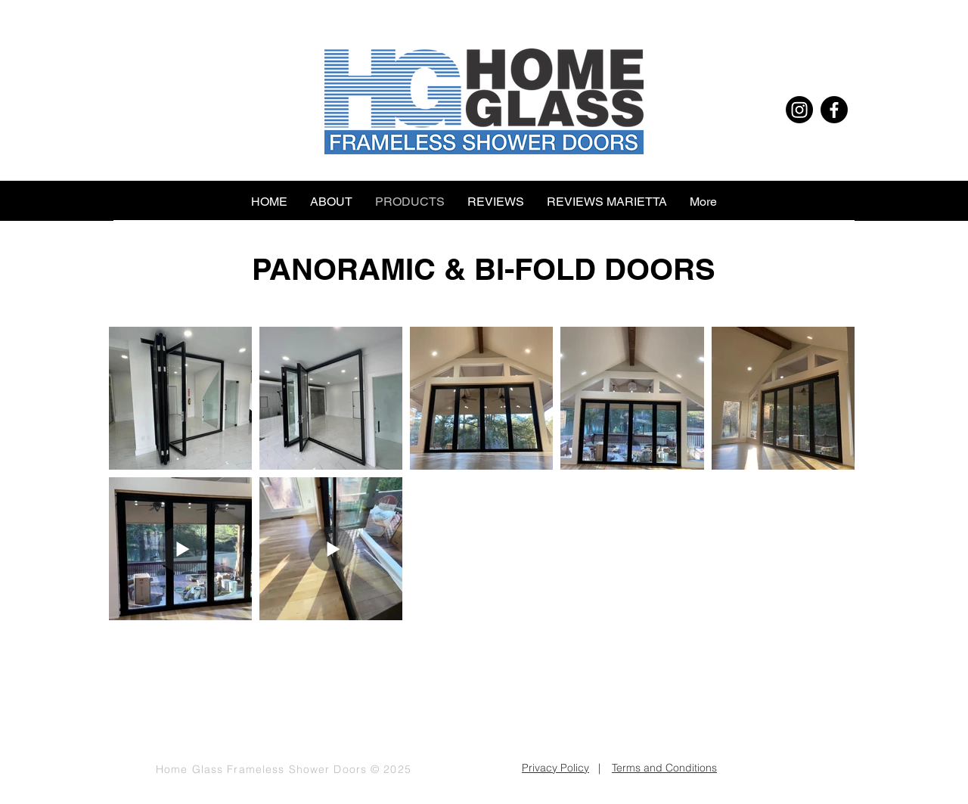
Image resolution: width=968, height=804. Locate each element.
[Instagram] (799, 109)
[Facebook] (834, 109)
